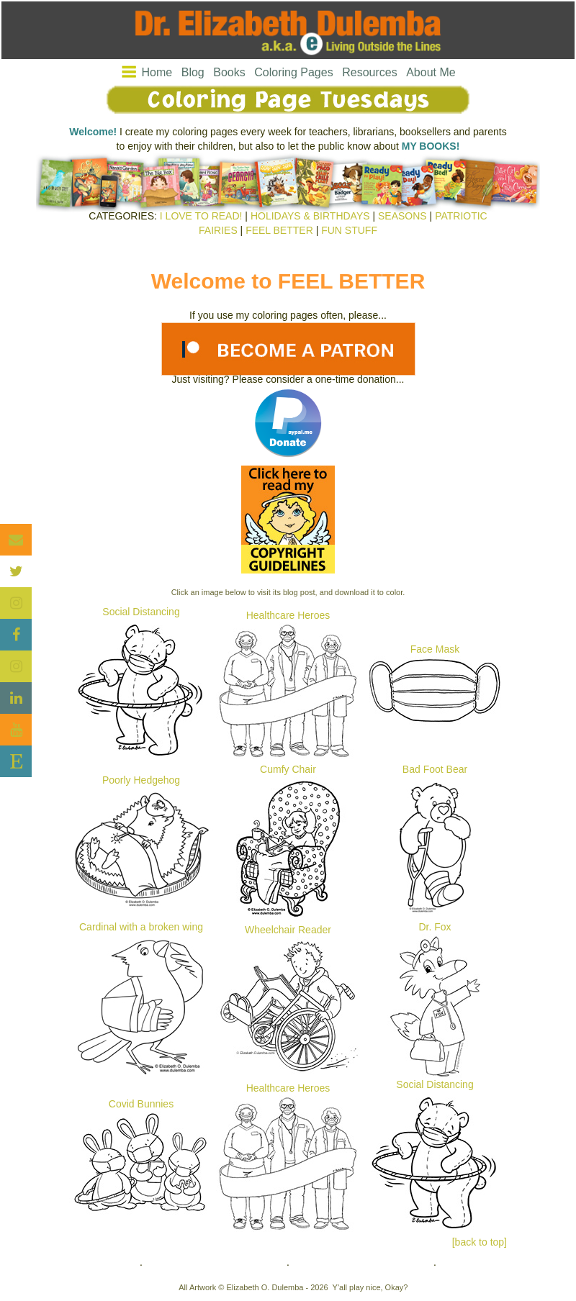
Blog (192, 72)
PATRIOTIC (461, 216)
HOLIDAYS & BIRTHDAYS (310, 216)
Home (157, 72)
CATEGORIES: (123, 216)
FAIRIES (218, 230)
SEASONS (402, 216)
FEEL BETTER (279, 230)
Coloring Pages (293, 72)
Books (229, 72)
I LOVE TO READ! (201, 216)
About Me (430, 72)
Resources (369, 72)
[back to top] (479, 1242)
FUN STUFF (349, 230)
